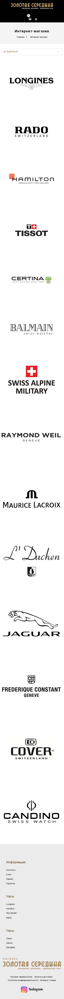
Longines (10, 904)
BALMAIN (10, 947)
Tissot (9, 938)
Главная (20, 37)
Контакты (11, 870)
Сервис (9, 879)
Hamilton (10, 908)
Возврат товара (48, 980)
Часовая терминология (21, 977)
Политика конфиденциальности (23, 980)
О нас (8, 874)
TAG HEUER (11, 913)
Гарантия (10, 883)
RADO (9, 918)
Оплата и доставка (43, 977)
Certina (9, 943)
